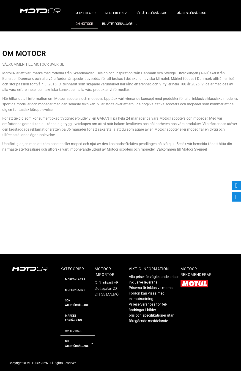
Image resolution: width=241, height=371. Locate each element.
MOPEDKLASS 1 (86, 13)
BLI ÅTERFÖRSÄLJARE (120, 24)
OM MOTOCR (84, 24)
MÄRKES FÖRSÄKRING (191, 13)
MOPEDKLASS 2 (116, 13)
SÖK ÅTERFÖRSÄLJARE (151, 13)
